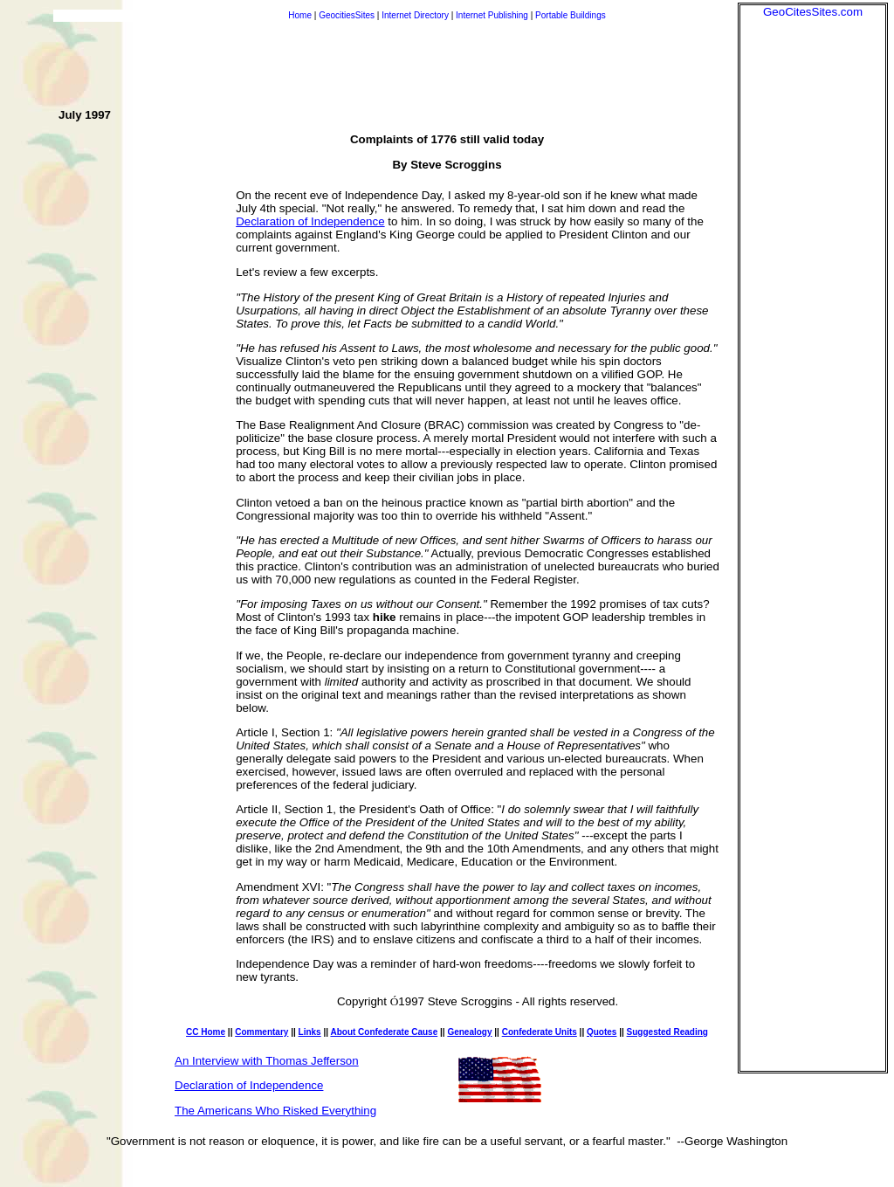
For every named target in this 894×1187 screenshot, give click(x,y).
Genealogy (469, 1032)
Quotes (601, 1032)
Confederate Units (539, 1032)
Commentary (261, 1032)
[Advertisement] (813, 280)
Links (310, 1032)
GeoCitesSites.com (813, 11)
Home (300, 15)
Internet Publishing (493, 15)
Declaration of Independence (310, 221)
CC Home (205, 1032)
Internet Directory (415, 15)
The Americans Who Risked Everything (275, 1110)
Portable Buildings (570, 15)
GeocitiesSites (348, 15)
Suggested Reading (667, 1032)
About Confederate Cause (383, 1032)
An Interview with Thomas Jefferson (267, 1060)
